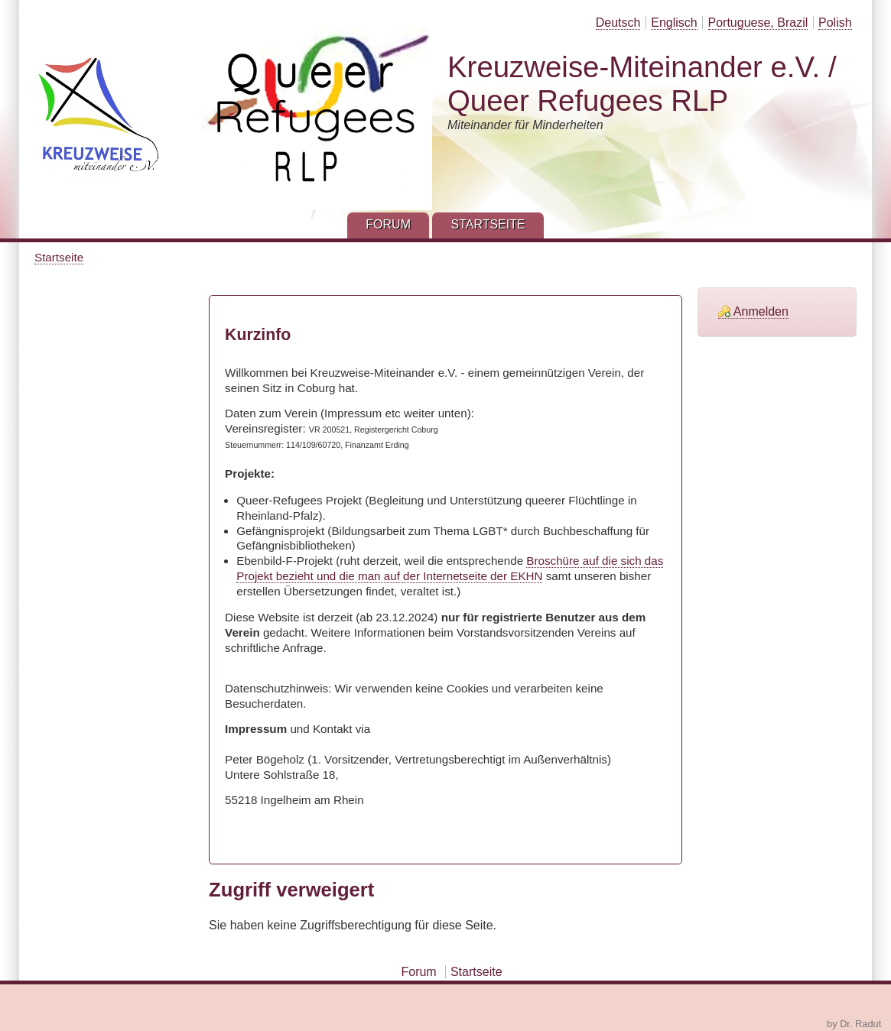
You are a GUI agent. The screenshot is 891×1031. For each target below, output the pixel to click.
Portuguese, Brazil (758, 22)
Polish (835, 22)
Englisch (674, 22)
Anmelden (761, 311)
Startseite (58, 257)
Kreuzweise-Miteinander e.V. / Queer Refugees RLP (642, 83)
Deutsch (618, 22)
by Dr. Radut (854, 1023)
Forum (418, 971)
